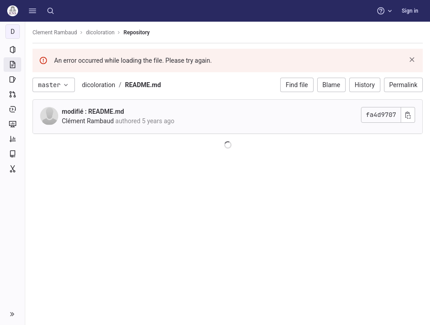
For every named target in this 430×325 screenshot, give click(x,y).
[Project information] (12, 49)
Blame (331, 84)
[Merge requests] (12, 94)
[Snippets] (12, 169)
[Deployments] (12, 109)
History (365, 84)
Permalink (403, 84)
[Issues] (12, 79)
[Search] (50, 11)
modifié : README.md (93, 111)
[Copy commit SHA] (408, 115)
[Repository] (12, 64)
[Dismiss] (412, 59)
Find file (297, 84)
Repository (137, 32)
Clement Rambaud (54, 32)
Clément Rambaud (88, 121)
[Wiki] (12, 154)
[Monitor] (12, 124)
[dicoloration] (13, 32)
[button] (32, 11)
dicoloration (98, 84)
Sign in (410, 11)
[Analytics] (12, 139)
